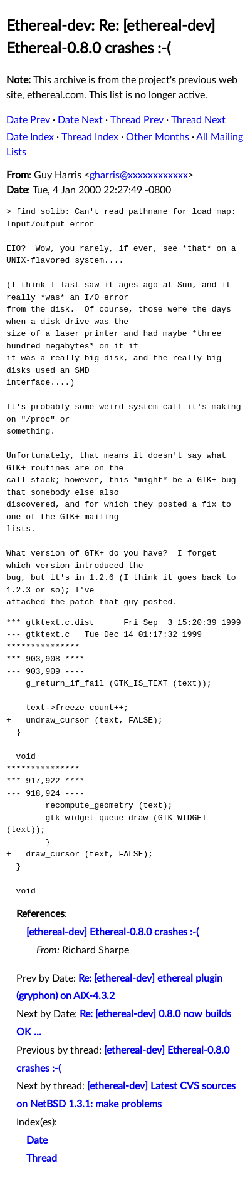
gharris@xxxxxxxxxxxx (139, 175)
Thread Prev (137, 120)
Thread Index (89, 137)
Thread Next (198, 120)
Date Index (30, 137)
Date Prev (28, 120)
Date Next (80, 120)
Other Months (157, 137)
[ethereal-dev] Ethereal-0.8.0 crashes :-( (112, 932)
